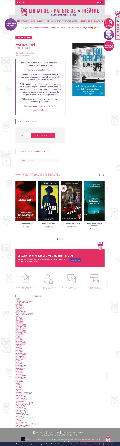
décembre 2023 (20, 325)
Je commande (75, 260)
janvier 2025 (19, 320)
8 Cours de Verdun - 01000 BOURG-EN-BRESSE (59, 435)
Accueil (17, 299)
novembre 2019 (20, 365)
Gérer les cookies (93, 444)
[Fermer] (101, 444)
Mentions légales (81, 439)
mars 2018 (18, 388)
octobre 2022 (19, 334)
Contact (18, 310)
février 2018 (19, 389)
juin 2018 (18, 383)
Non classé (18, 427)
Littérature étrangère (22, 403)
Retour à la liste (28, 121)
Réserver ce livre (43, 135)
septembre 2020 (20, 358)
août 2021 (18, 346)
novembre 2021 (20, 343)
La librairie (95, 21)
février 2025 (19, 319)
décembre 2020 (20, 353)
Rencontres (56, 21)
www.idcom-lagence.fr (51, 439)
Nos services (85, 21)
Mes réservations (21, 311)
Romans (18, 416)
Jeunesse (18, 413)
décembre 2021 (20, 341)
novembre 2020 (20, 355)
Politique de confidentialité (24, 314)
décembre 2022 (20, 331)
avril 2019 (18, 373)
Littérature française (21, 392)
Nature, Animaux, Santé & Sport (25, 424)
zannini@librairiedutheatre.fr (73, 432)
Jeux (16, 421)
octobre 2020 (19, 356)
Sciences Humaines (21, 425)
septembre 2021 (20, 344)
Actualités (24, 21)
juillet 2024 (19, 322)
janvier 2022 (19, 340)
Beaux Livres (19, 398)
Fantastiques (19, 401)
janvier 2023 (19, 329)
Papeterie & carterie (70, 21)
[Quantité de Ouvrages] (27, 135)
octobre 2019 (19, 367)
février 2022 (19, 338)
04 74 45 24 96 (23, 2)
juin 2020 (18, 361)
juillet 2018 (19, 382)
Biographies (19, 397)
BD (16, 419)
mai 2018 (18, 385)
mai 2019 (18, 371)
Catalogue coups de (40, 21)
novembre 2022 (20, 332)
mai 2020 (18, 362)
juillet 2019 (19, 370)
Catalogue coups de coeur (23, 301)
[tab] (33, 151)
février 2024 (19, 323)
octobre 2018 (19, 379)
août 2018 (18, 380)
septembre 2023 (20, 328)
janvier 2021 (19, 352)
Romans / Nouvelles (21, 394)
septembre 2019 (20, 368)
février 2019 (19, 374)
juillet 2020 (19, 359)
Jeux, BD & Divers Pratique (24, 418)
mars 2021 (18, 350)
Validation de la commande (24, 313)
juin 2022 (18, 337)
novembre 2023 (20, 326)
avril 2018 (18, 386)
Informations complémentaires (34, 151)
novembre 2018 (20, 377)
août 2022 (18, 335)
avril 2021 (18, 349)
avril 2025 (18, 317)
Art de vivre (19, 422)
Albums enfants (20, 415)
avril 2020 (18, 364)
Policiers (18, 395)
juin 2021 (18, 347)
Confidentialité (94, 439)
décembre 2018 (20, 376)
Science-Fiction (20, 400)
